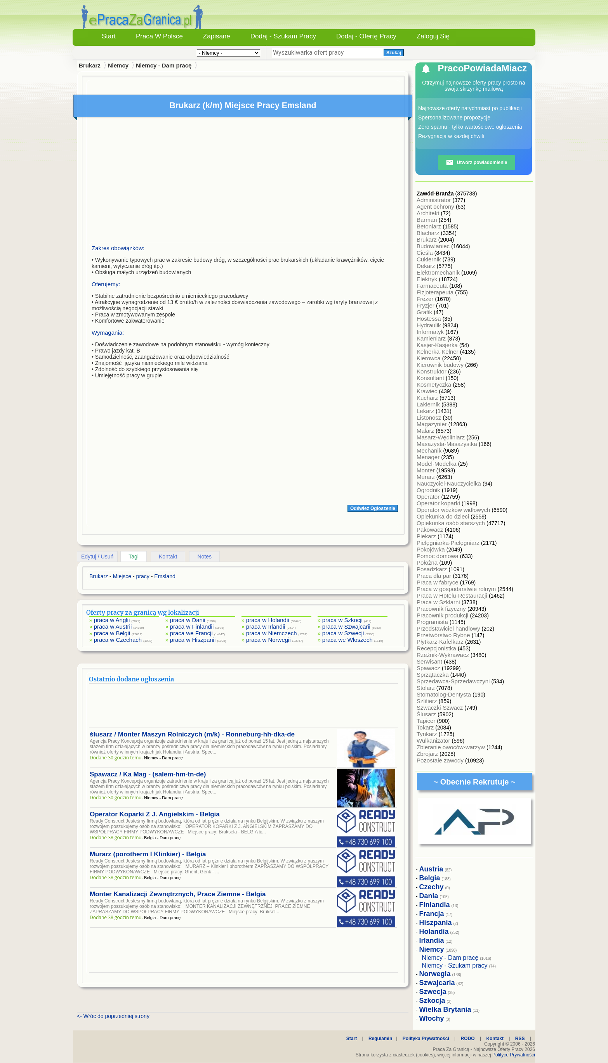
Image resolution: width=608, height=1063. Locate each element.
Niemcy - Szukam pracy (455, 965)
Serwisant (430, 661)
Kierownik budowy (441, 364)
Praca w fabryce (438, 582)
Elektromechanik (439, 272)
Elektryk (428, 279)
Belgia (429, 878)
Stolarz (426, 687)
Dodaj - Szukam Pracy (283, 36)
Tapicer (427, 720)
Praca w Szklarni (439, 602)
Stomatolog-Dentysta (445, 694)
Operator (429, 496)
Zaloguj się (433, 36)
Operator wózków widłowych (454, 509)
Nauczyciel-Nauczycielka (450, 483)
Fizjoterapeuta (436, 292)
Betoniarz (430, 226)
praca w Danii (187, 620)
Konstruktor (432, 371)
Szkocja (432, 1000)
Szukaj (393, 52)
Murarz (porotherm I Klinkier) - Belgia (148, 854)
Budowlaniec (434, 246)
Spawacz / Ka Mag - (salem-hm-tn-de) (148, 774)
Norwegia (435, 974)
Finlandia (434, 905)
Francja (431, 914)
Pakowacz (431, 529)
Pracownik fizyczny (442, 608)
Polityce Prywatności (513, 1055)
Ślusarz (427, 714)
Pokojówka (431, 549)
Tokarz (426, 727)
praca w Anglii (112, 620)
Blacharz (429, 233)
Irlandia (431, 940)
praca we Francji (191, 633)
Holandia (434, 931)
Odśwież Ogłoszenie (372, 508)
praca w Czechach (118, 639)
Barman (428, 219)
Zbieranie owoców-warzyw (451, 747)
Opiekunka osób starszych (451, 523)
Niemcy (118, 65)
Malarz (426, 430)
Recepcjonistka (437, 648)
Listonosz (430, 417)
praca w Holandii (267, 620)
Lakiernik (429, 404)
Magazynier (432, 424)
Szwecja (432, 992)
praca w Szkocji (342, 620)
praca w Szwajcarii (346, 626)
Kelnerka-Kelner (438, 351)
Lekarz (426, 411)
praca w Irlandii (265, 626)
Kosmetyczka (435, 384)
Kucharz (428, 397)
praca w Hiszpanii (193, 639)
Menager (429, 457)
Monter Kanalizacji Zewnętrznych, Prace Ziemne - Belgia (178, 894)
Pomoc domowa (438, 556)
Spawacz (429, 668)
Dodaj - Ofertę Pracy (366, 36)
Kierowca (429, 358)
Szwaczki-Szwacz (440, 707)
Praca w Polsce (159, 36)
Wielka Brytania (445, 1009)
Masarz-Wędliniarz (441, 437)
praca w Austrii (113, 626)
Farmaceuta (433, 285)
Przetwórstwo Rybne (444, 635)
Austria (431, 869)
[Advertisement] (243, 181)
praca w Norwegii (268, 639)
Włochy (431, 1018)
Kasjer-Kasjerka (438, 345)
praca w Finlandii (192, 626)
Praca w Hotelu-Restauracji (453, 595)
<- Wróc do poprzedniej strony (113, 1016)
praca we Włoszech (347, 639)
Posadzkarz (433, 569)
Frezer (426, 299)
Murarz (426, 477)
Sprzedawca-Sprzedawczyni (454, 681)
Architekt (429, 213)
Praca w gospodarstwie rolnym (457, 589)
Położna (428, 562)
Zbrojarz (428, 753)
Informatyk (431, 331)
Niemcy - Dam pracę (163, 65)
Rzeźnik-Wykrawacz (444, 655)
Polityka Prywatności (426, 1038)
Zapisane (216, 36)
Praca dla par (435, 575)
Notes (204, 556)
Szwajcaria (437, 983)
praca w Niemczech (271, 633)
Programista (433, 622)
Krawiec (428, 391)
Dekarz (427, 266)
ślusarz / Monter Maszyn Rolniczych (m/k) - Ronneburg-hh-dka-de (192, 734)
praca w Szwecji (343, 633)
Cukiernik (430, 259)
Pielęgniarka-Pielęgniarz (449, 542)
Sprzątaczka (433, 674)
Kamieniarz (432, 338)
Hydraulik (430, 325)
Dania (428, 896)
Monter (426, 470)
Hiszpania (435, 922)
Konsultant (431, 378)
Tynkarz (428, 734)
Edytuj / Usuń (97, 556)
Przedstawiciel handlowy (449, 628)
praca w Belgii (112, 633)
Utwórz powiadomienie (476, 162)
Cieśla (425, 252)
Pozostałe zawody (441, 760)
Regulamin (380, 1038)
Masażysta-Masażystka (448, 444)
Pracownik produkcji (443, 615)
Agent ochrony (436, 206)
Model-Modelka (437, 463)
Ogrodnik (429, 490)
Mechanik (430, 450)
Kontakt (168, 556)
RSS (520, 1038)
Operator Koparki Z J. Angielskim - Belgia (155, 814)
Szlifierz (428, 701)
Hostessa (430, 318)
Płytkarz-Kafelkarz (441, 641)
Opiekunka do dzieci (444, 516)
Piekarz (427, 536)
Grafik (425, 312)
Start (109, 36)
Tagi (134, 556)
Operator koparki (439, 503)
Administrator (435, 200)
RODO (468, 1038)
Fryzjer (426, 305)
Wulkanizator (434, 740)
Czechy (431, 887)
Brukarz (427, 239)
